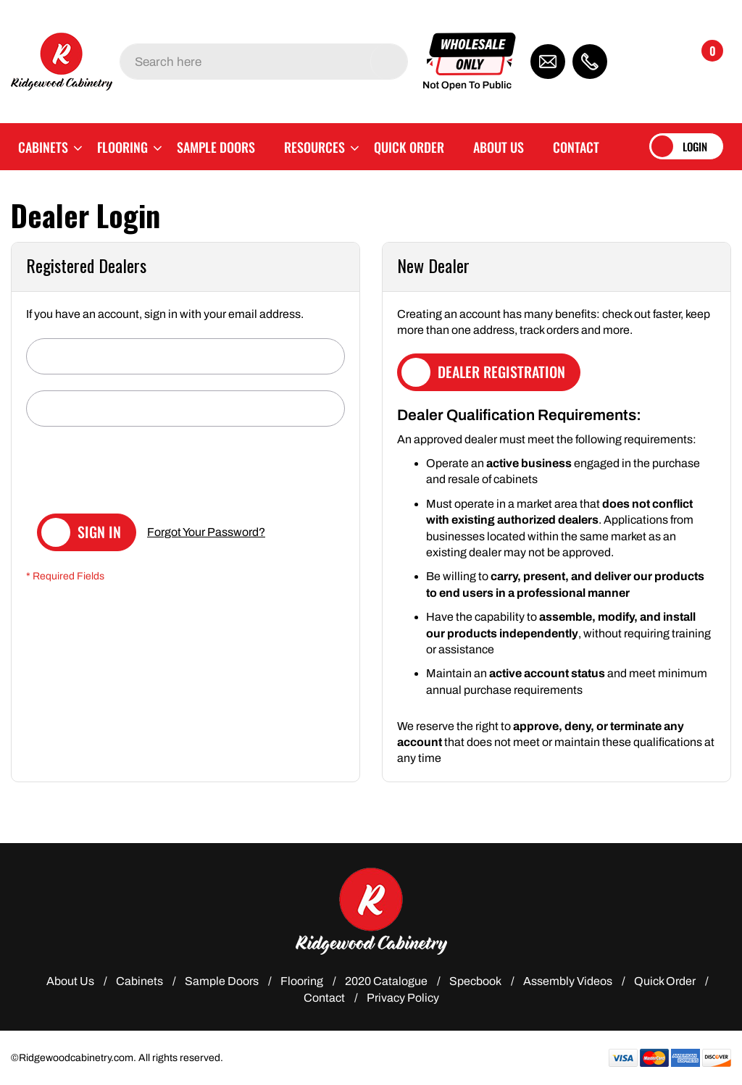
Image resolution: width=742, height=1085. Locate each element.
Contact (324, 998)
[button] (648, 61)
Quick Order (665, 981)
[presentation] (136, 471)
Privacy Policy (403, 998)
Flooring (301, 981)
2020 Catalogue (386, 981)
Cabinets (139, 981)
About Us (70, 981)
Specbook (475, 981)
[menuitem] (43, 146)
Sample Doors (222, 981)
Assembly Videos (567, 981)
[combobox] (264, 61)
